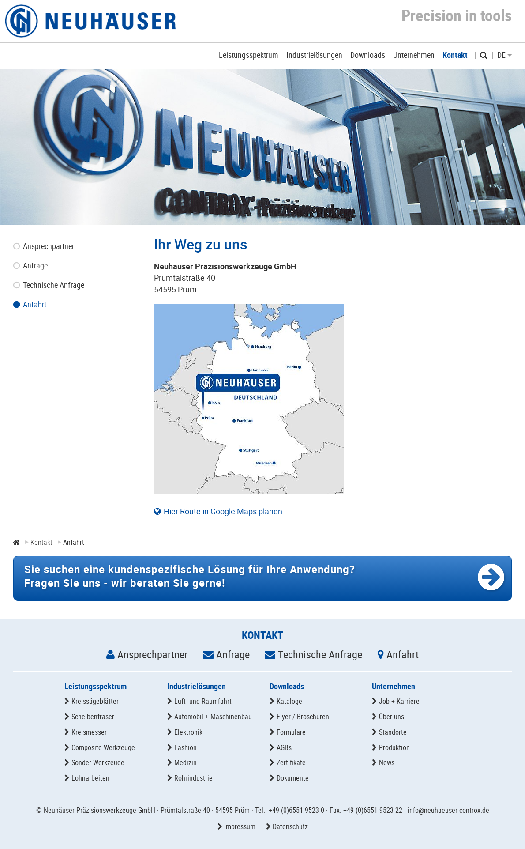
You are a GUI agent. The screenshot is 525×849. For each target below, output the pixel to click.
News (386, 762)
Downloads (287, 686)
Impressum (239, 826)
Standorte (393, 732)
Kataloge (289, 701)
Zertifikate (291, 762)
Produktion (394, 747)
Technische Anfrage (320, 654)
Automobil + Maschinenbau (213, 716)
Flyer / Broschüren (303, 716)
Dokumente (293, 778)
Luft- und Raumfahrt (203, 701)
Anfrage (233, 654)
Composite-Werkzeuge (103, 747)
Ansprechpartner (152, 654)
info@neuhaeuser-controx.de (448, 810)
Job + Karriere (399, 701)
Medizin (185, 762)
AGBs (284, 747)
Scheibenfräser (92, 716)
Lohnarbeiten (90, 778)
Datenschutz (290, 826)
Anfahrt (402, 654)
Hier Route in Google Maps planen (223, 511)
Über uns (391, 716)
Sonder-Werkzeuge (97, 762)
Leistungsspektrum (95, 686)
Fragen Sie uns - (189, 576)
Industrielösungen (196, 686)
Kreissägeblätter (95, 701)
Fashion (185, 747)
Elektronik (188, 732)
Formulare (291, 732)
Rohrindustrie (193, 778)
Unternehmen (393, 686)
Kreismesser (89, 732)
